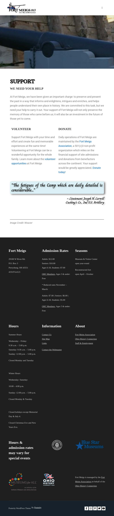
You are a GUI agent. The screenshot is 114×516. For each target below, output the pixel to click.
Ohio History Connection (86, 339)
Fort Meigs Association (85, 334)
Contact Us (46, 334)
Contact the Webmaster (52, 350)
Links (44, 343)
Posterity (37, 508)
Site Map (46, 339)
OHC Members (48, 274)
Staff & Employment (84, 343)
